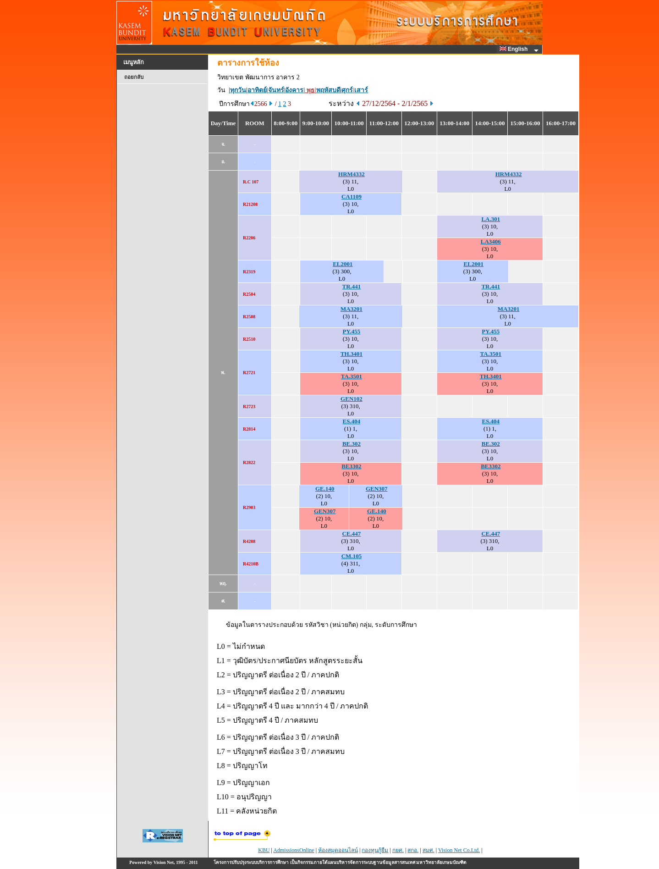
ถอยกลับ (133, 77)
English (515, 49)
